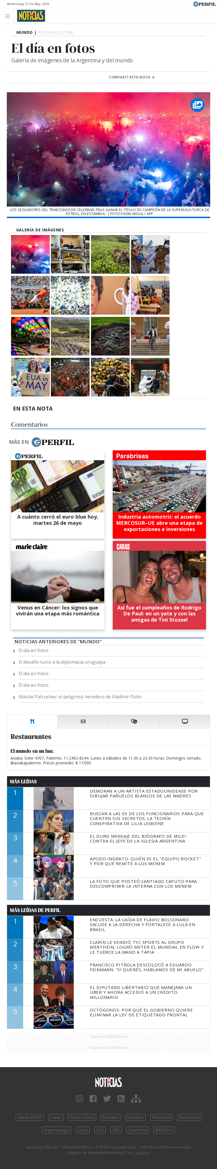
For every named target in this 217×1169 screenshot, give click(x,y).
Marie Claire (82, 1117)
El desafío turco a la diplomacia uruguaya (62, 662)
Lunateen (138, 1130)
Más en (41, 442)
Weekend (161, 1117)
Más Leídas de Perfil (35, 910)
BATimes (164, 1130)
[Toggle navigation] (9, 15)
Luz (99, 1130)
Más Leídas (23, 781)
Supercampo (56, 1130)
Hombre (135, 1117)
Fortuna (110, 1117)
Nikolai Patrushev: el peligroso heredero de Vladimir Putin (80, 697)
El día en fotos (34, 650)
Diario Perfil (30, 1117)
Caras (55, 1117)
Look (83, 1130)
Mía (116, 1130)
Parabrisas (189, 1117)
